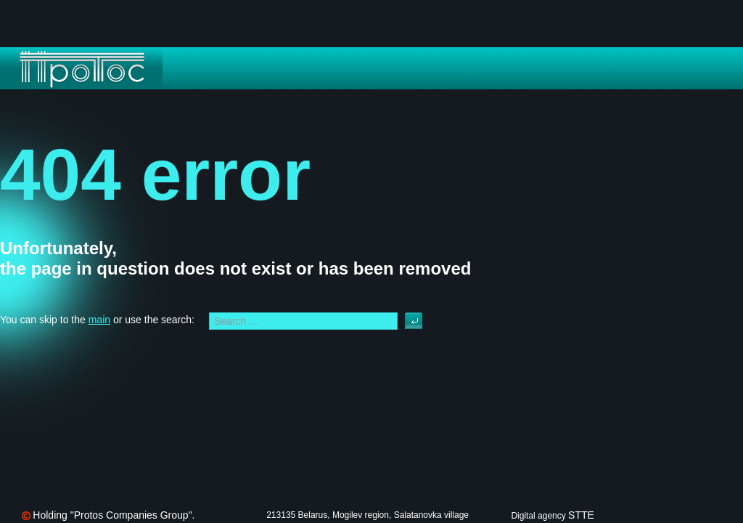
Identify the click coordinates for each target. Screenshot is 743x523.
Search (413, 321)
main (99, 319)
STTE (581, 515)
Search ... (405, 312)
